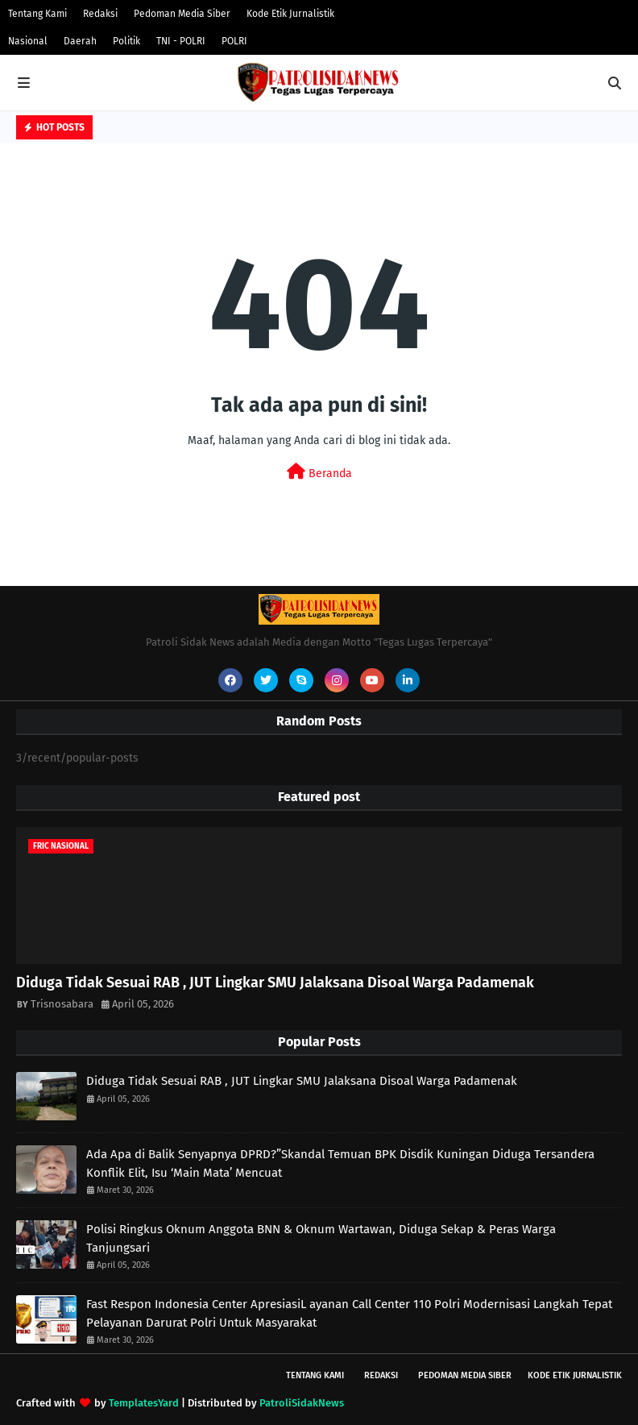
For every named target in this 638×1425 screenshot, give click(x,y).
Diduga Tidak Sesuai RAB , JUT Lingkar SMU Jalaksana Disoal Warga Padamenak (275, 982)
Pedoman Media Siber (182, 13)
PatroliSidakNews (301, 1403)
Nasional (28, 41)
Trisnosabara (62, 1004)
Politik (126, 41)
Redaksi (100, 13)
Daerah (80, 41)
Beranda (319, 471)
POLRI (234, 41)
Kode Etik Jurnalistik (290, 13)
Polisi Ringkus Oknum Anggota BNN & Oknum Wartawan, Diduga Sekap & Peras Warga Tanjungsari (321, 1238)
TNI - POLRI (180, 41)
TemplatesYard (144, 1403)
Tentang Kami (37, 13)
